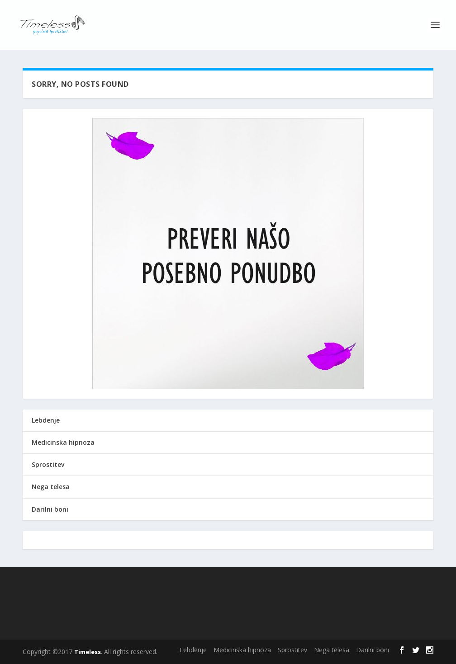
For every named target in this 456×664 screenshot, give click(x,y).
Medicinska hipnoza (63, 442)
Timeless (87, 652)
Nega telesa (51, 486)
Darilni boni (50, 509)
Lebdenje (46, 420)
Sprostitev (48, 464)
